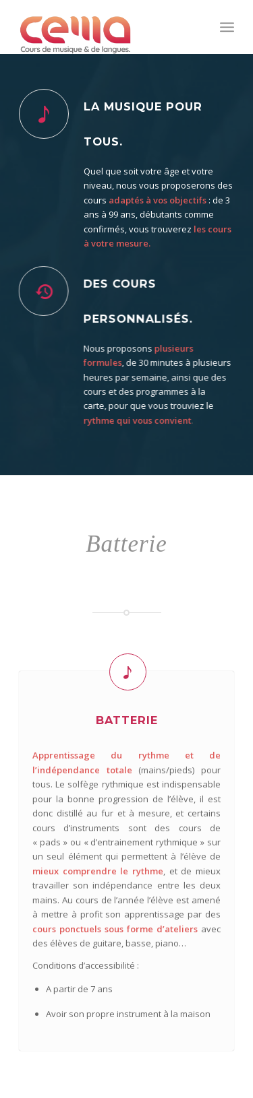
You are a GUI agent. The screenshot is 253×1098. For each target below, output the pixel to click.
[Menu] (227, 27)
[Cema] (105, 27)
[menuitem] (227, 27)
